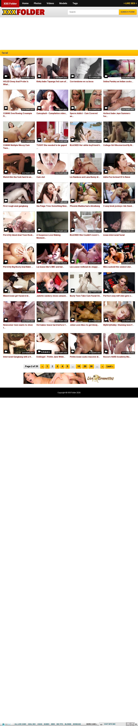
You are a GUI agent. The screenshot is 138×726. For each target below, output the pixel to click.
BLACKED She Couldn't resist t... (85, 235)
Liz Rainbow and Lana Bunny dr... (85, 177)
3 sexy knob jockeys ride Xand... (118, 206)
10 (78, 366)
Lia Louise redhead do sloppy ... (84, 267)
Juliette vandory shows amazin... (52, 296)
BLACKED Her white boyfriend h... (85, 145)
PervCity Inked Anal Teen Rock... (18, 235)
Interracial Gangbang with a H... (17, 357)
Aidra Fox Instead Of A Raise (116, 177)
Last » (110, 366)
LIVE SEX (130, 3)
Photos (37, 3)
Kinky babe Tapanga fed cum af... (52, 81)
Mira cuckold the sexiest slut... (117, 267)
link (135, 687)
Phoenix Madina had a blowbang (85, 206)
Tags (75, 3)
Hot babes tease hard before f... (52, 325)
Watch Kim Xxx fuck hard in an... (18, 177)
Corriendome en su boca (81, 81)
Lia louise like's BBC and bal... (50, 267)
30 (91, 366)
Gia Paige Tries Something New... (52, 206)
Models (63, 3)
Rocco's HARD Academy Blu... (117, 357)
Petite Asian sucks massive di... (85, 357)
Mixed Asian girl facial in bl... (16, 296)
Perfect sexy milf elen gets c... (117, 296)
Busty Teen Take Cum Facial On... (85, 296)
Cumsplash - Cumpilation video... (52, 113)
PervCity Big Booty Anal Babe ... (18, 267)
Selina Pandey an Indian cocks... (118, 81)
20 (85, 366)
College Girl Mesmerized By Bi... (118, 145)
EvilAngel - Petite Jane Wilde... (51, 357)
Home (25, 3)
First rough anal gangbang (15, 206)
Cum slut (41, 177)
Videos (50, 3)
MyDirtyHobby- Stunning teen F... (118, 325)
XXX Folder (10, 3)
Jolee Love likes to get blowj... (84, 325)
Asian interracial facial (114, 235)
